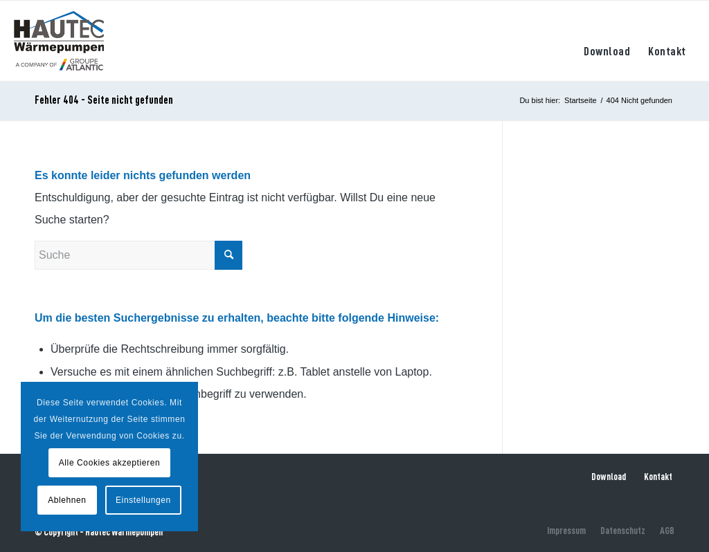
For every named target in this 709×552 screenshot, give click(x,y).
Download (608, 476)
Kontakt (658, 476)
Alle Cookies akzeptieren (109, 463)
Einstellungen (143, 500)
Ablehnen (67, 500)
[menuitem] (607, 41)
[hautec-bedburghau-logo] (59, 41)
